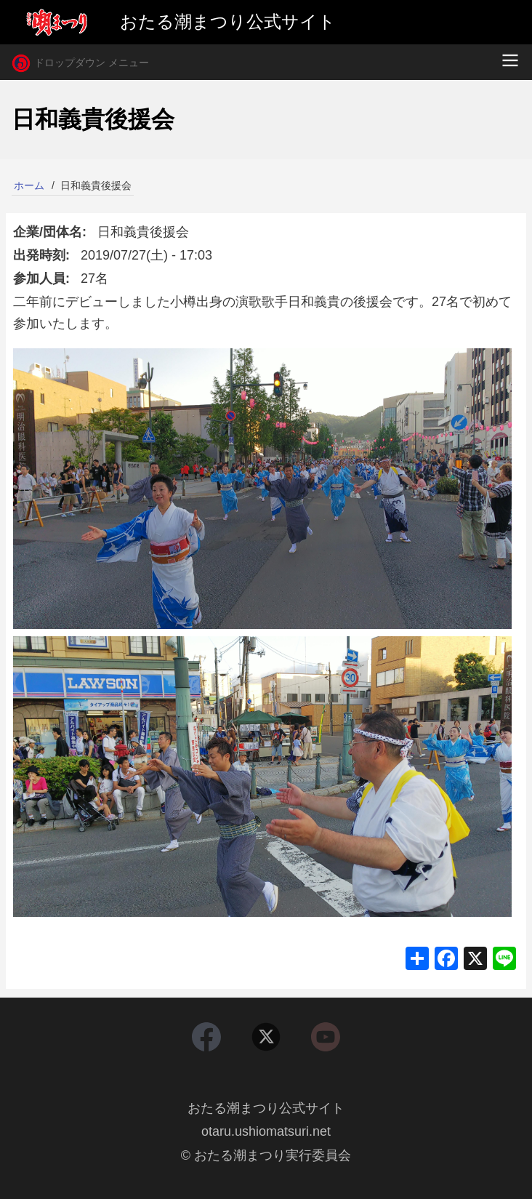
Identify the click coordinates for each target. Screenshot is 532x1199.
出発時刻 (39, 255)
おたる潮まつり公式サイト (266, 1108)
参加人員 (39, 278)
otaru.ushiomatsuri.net (266, 1131)
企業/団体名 (47, 232)
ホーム (29, 185)
